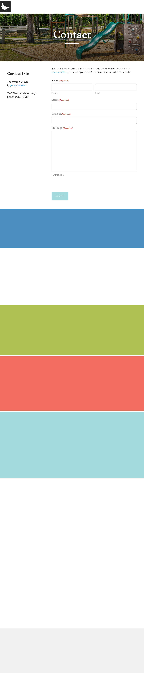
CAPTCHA (58, 175)
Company (31, 7)
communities (59, 72)
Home (17, 7)
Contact (83, 7)
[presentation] (73, 183)
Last (97, 93)
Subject (61, 114)
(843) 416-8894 (18, 85)
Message (62, 128)
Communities (51, 7)
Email (60, 100)
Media (69, 7)
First (54, 93)
